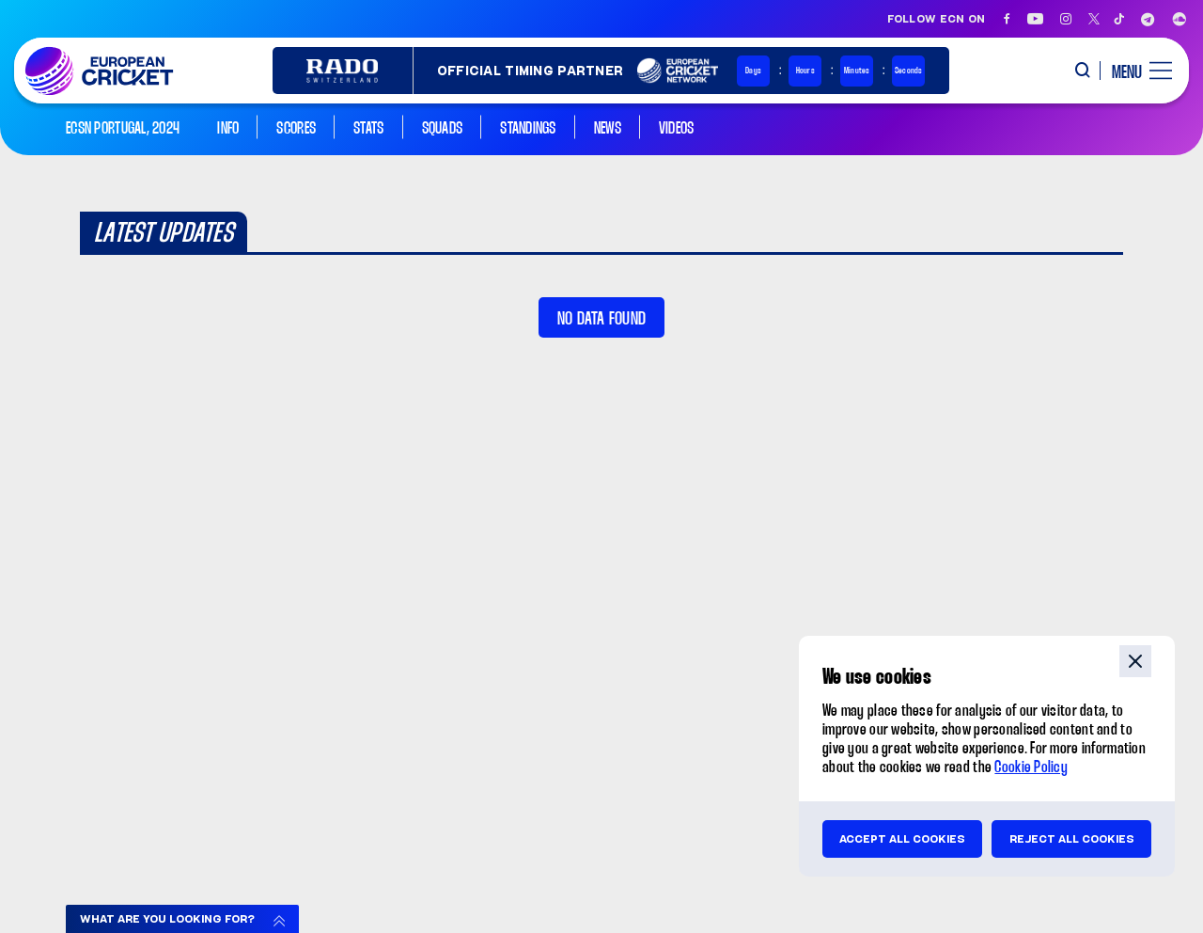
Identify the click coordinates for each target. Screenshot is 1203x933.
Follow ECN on (936, 18)
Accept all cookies (902, 839)
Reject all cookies (1071, 839)
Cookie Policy (1031, 768)
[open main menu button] (1135, 70)
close (1135, 661)
